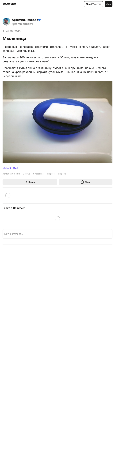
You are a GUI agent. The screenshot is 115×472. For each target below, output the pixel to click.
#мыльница (10, 167)
